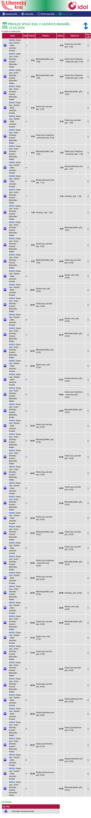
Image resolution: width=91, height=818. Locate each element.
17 (26, 473)
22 (26, 533)
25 (26, 653)
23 (26, 623)
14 (26, 351)
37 (26, 714)
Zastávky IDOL (10, 14)
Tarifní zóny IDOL (46, 14)
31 (26, 789)
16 (26, 395)
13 (26, 335)
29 (26, 745)
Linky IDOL (27, 14)
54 (26, 608)
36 (26, 700)
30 (26, 729)
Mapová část (65, 14)
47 (26, 290)
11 (26, 305)
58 (26, 380)
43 (26, 181)
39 (26, 774)
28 (26, 669)
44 (26, 168)
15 (26, 411)
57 (26, 638)
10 (26, 122)
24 (26, 548)
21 (26, 563)
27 (26, 685)
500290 (12, 40)
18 (26, 441)
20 (26, 457)
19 (26, 503)
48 (26, 320)
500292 (12, 54)
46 (26, 276)
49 (26, 366)
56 (26, 760)
